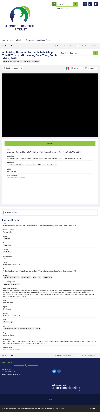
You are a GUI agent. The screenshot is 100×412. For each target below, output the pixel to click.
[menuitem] (50, 399)
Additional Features (45, 40)
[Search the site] (62, 4)
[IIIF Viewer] (76, 68)
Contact (50, 400)
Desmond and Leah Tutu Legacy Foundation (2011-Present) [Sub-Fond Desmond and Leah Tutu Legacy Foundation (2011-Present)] (22, 329)
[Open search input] (78, 4)
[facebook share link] (59, 371)
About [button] (19, 40)
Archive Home (8, 40)
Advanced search (57, 8)
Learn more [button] (59, 408)
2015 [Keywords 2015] (39, 165)
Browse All (30, 40)
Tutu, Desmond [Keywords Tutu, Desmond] (52, 165)
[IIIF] (67, 68)
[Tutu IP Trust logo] (20, 18)
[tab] (50, 143)
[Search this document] (76, 53)
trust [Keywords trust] (44, 165)
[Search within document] (95, 53)
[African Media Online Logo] (66, 389)
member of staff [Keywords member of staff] (31, 165)
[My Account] (90, 4)
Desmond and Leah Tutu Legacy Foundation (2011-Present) (21, 61)
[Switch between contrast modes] (95, 4)
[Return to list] (15, 45)
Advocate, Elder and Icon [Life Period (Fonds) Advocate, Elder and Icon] (12, 284)
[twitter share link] (54, 371)
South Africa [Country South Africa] (8, 252)
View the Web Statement (16, 178)
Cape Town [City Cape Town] (7, 245)
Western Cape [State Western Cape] (8, 322)
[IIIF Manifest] (90, 68)
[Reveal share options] (84, 4)
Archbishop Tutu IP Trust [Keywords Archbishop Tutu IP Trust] (16, 165)
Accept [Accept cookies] (92, 408)
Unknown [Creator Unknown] (7, 239)
